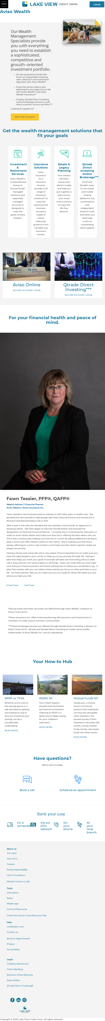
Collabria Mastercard (17, 964)
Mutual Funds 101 (86, 698)
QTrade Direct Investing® (20, 986)
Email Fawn (13, 585)
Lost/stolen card (15, 927)
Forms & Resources (17, 909)
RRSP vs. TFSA (14, 698)
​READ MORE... (46, 727)
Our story (12, 853)
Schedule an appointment (78, 790)
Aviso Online (26, 285)
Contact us (12, 932)
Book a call (27, 790)
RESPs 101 (45, 698)
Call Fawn (29, 585)
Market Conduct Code (18, 882)
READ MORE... (12, 731)
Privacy (10, 944)
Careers (11, 864)
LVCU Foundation (16, 875)
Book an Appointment (18, 939)
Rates (10, 898)
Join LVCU (12, 859)
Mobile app (12, 904)
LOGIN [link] (97, 5)
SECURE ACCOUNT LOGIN (26, 290)
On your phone (68, 826)
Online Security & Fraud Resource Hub (26, 916)
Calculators (13, 893)
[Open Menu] (4, 4)
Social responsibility (17, 870)
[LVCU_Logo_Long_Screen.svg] (52, 4)
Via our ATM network (46, 826)
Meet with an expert (25, 117)
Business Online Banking (20, 975)
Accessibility (13, 950)
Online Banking (15, 969)
